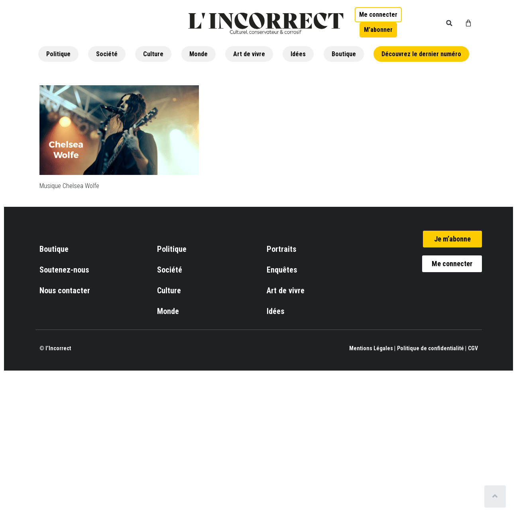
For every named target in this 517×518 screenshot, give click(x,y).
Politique (58, 54)
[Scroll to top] (496, 496)
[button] (449, 23)
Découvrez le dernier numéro (421, 54)
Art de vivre (249, 54)
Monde (198, 54)
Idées (298, 54)
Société (107, 54)
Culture (153, 54)
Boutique (344, 54)
